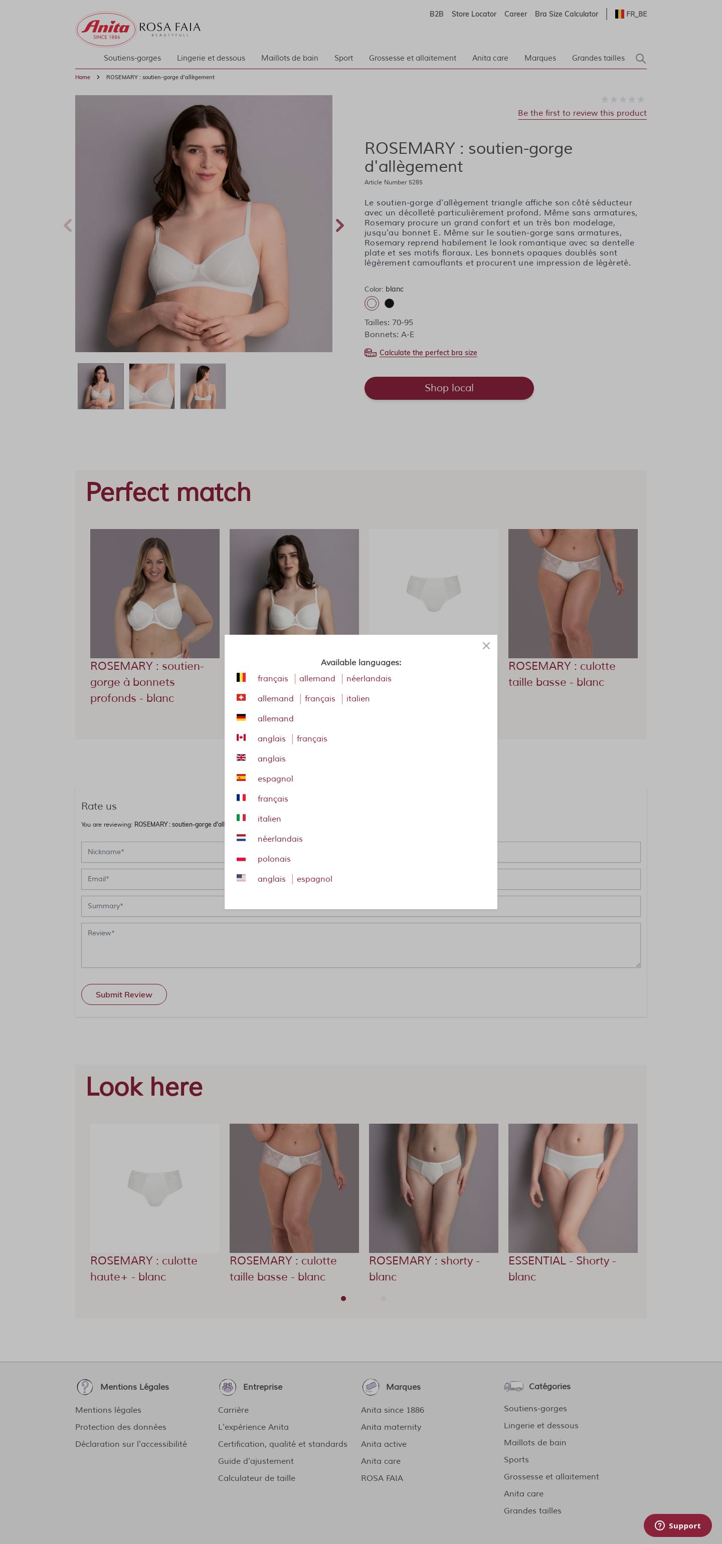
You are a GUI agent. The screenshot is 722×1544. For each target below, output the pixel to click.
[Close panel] (486, 646)
